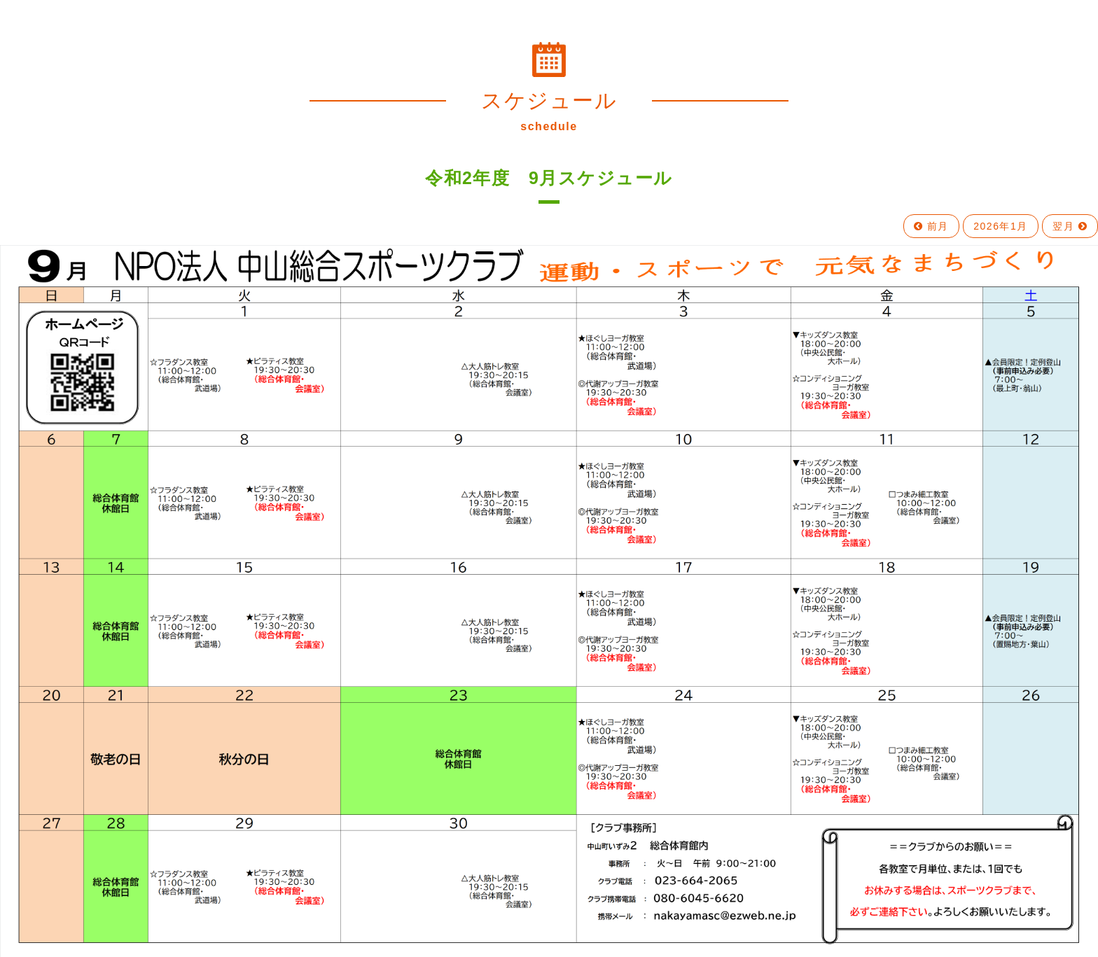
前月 (931, 226)
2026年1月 (1000, 226)
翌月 (1069, 226)
